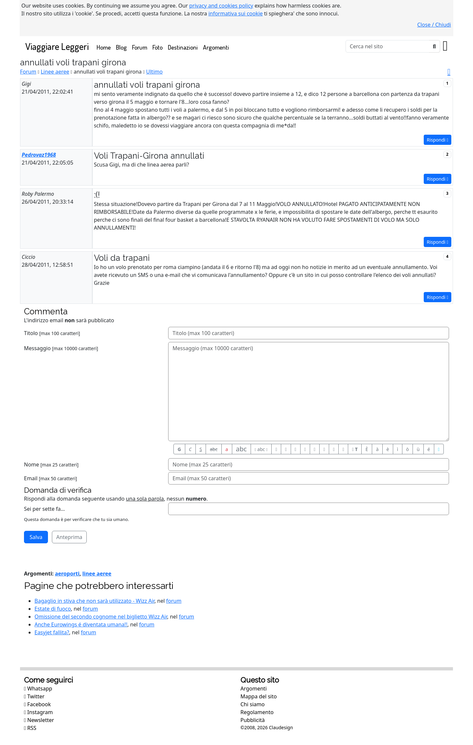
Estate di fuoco (52, 608)
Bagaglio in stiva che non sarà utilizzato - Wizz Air (94, 600)
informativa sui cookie (235, 13)
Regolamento (257, 712)
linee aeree (96, 573)
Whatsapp (38, 688)
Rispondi (437, 140)
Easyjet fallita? (51, 632)
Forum (139, 47)
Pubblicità (252, 720)
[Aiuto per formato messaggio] (439, 449)
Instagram (38, 712)
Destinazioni (183, 47)
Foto (157, 47)
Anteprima (69, 537)
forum (174, 600)
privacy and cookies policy (221, 5)
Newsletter (39, 720)
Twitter (34, 696)
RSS (30, 728)
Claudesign (281, 727)
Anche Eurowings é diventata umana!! (80, 624)
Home (105, 46)
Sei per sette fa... (44, 508)
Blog (121, 47)
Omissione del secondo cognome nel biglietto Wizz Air (100, 616)
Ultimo (154, 71)
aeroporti (67, 573)
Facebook (37, 704)
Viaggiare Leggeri (57, 46)
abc (213, 449)
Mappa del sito (258, 696)
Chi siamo (252, 704)
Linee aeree (55, 71)
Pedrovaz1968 (39, 154)
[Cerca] (387, 46)
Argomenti (216, 47)
